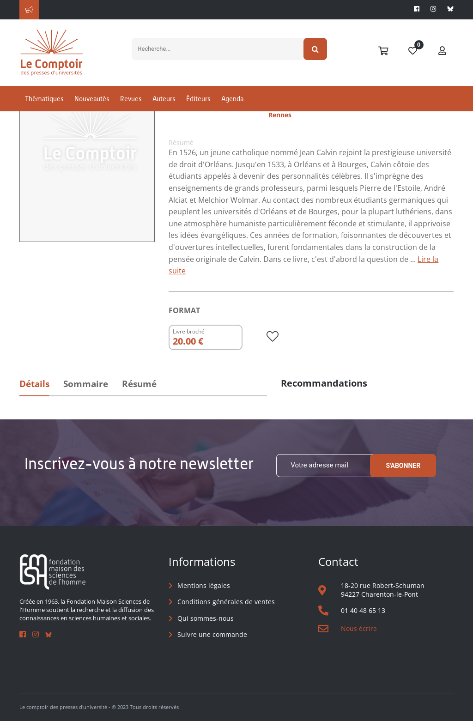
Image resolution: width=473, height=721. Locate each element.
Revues (130, 99)
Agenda (232, 99)
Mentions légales (203, 585)
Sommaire (85, 384)
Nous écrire (359, 628)
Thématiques (44, 99)
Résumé (139, 384)
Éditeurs (198, 99)
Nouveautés (91, 99)
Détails (34, 384)
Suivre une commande (212, 634)
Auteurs (163, 99)
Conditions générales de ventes (226, 601)
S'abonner (403, 465)
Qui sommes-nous (205, 618)
